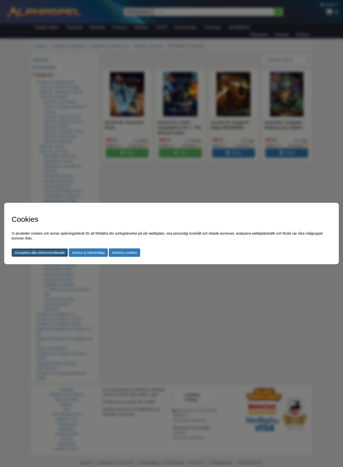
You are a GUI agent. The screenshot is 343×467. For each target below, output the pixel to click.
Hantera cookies (124, 253)
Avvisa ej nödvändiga (88, 253)
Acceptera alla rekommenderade (40, 253)
